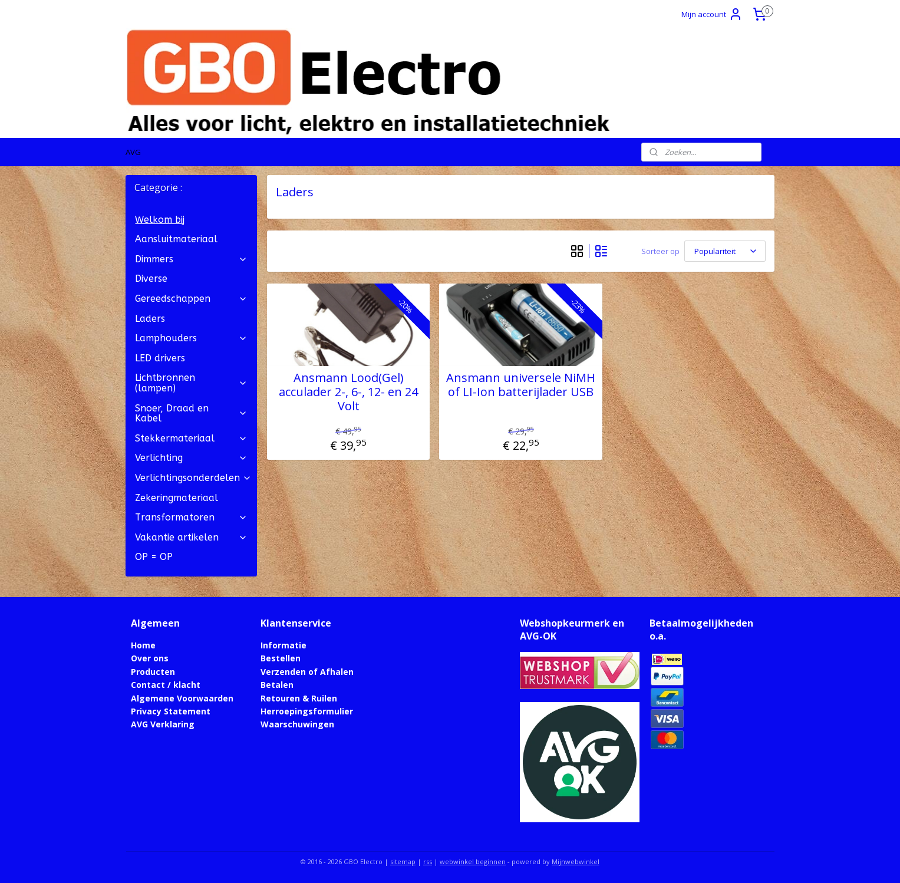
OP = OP (154, 556)
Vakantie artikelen (191, 537)
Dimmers (191, 259)
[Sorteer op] (725, 251)
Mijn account (712, 14)
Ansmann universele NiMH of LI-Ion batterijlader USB (520, 385)
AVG (133, 152)
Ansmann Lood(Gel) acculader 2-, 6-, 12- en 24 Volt (348, 392)
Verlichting (191, 457)
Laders (150, 318)
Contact (148, 684)
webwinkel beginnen (473, 861)
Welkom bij (159, 219)
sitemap (403, 861)
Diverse (151, 278)
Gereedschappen (191, 298)
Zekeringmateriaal (176, 497)
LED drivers (160, 358)
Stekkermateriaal (191, 438)
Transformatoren (191, 517)
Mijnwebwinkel (575, 861)
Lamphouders (191, 338)
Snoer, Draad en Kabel (191, 413)
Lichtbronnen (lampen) (191, 383)
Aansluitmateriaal (176, 239)
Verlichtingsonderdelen (193, 477)
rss (427, 861)
